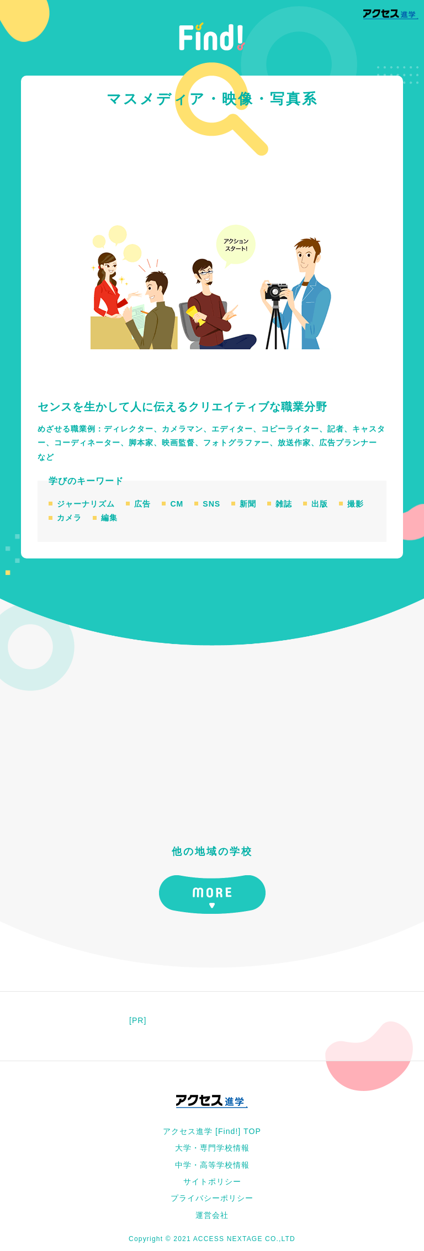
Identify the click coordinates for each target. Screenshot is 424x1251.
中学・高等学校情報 (212, 1164)
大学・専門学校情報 (212, 1147)
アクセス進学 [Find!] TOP (212, 1131)
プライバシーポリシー (212, 1198)
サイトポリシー (212, 1181)
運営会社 (212, 1215)
